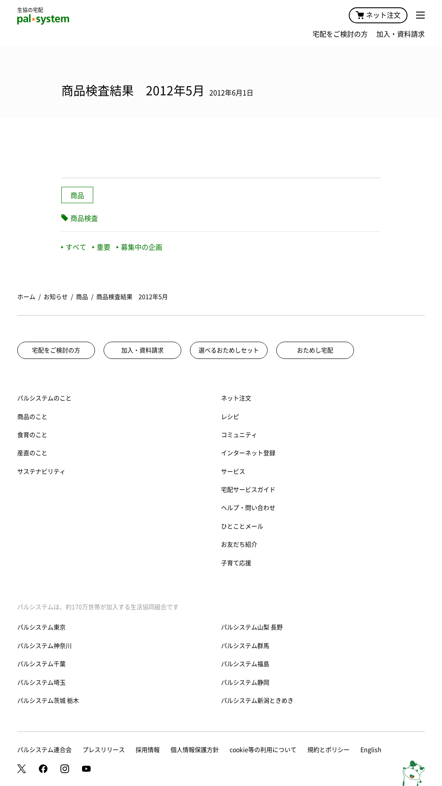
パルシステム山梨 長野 (252, 627)
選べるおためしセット (229, 350)
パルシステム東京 (41, 627)
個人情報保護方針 (194, 750)
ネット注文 (378, 15)
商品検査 (84, 218)
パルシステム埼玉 (41, 682)
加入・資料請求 (400, 34)
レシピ (230, 417)
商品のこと (32, 417)
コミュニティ (239, 435)
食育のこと (32, 435)
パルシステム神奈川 (44, 646)
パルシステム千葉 (41, 664)
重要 (101, 247)
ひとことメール (242, 526)
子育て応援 (236, 563)
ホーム (26, 297)
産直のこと (32, 453)
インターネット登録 (248, 453)
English (371, 750)
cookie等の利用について (263, 750)
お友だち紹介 (239, 544)
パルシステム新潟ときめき (257, 701)
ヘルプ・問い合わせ (248, 508)
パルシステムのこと (44, 398)
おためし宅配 (315, 350)
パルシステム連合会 (44, 750)
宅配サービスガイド (248, 490)
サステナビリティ (41, 471)
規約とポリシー (328, 750)
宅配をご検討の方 (340, 34)
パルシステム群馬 (245, 646)
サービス (233, 471)
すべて (73, 247)
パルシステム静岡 (245, 682)
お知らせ (56, 297)
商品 (77, 195)
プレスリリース (103, 750)
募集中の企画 (139, 247)
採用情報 (148, 750)
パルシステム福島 (245, 664)
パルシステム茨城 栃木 (48, 701)
